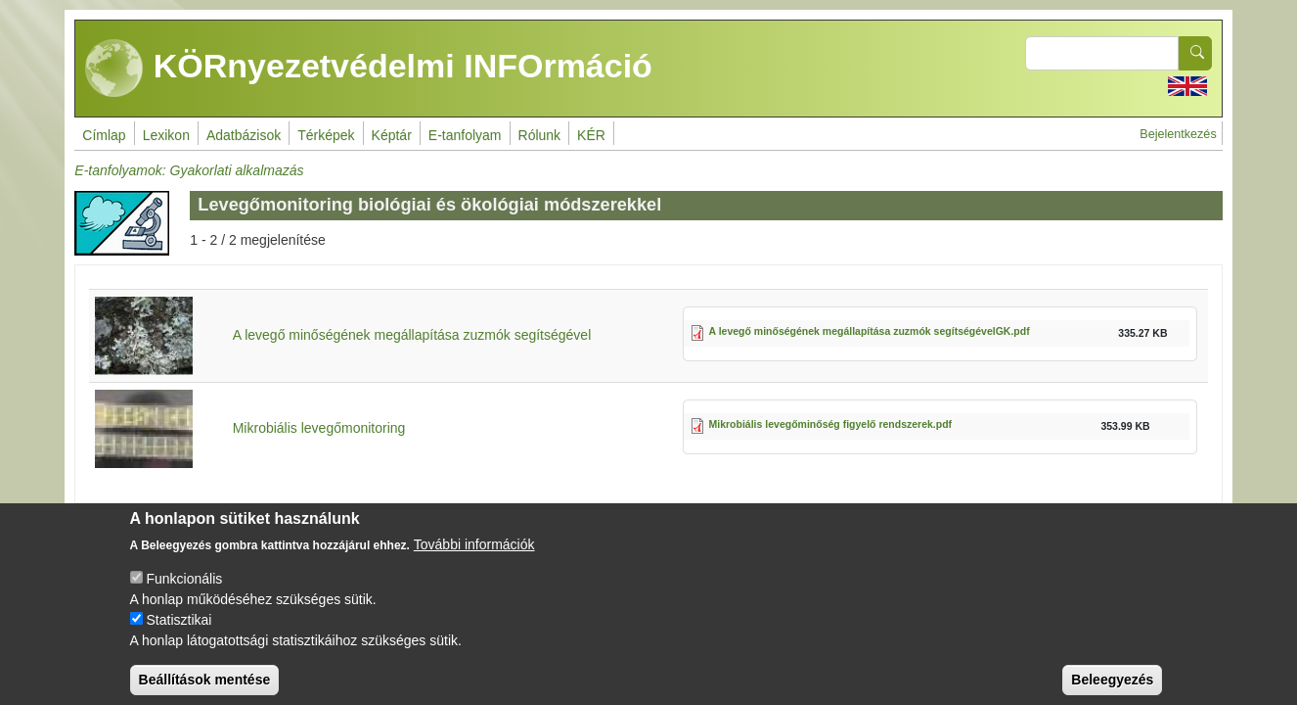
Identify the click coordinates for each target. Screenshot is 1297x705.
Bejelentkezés (1178, 134)
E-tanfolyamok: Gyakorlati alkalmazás (188, 170)
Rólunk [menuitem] (539, 135)
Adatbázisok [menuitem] (243, 135)
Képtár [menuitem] (392, 135)
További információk (474, 558)
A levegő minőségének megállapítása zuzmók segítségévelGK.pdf (869, 331)
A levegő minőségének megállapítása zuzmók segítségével (412, 335)
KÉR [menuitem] (591, 135)
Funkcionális (184, 592)
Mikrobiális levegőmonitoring (319, 428)
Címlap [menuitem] (103, 135)
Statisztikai (178, 633)
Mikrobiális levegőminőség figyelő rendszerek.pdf (831, 424)
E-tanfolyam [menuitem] (465, 135)
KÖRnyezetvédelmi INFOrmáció (368, 68)
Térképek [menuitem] (325, 135)
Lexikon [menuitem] (166, 135)
